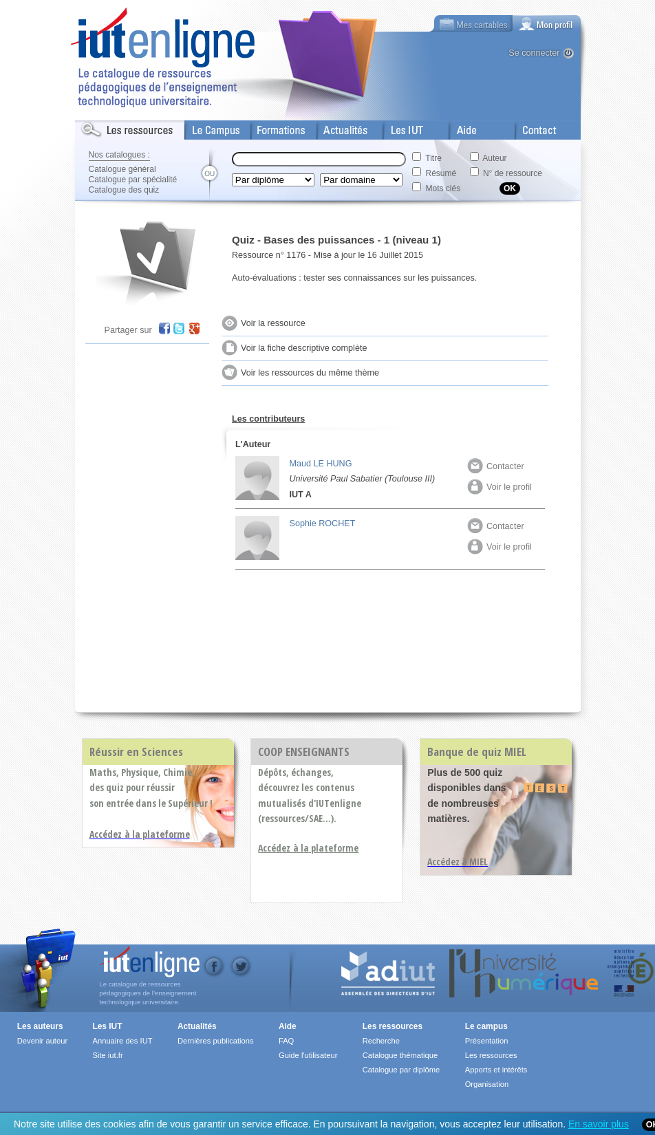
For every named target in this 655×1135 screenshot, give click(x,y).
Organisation (486, 1084)
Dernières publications (216, 1041)
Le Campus (207, 127)
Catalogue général (122, 169)
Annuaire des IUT (122, 1041)
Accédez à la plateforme (308, 847)
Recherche (381, 1041)
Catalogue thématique (400, 1055)
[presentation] (547, 23)
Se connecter (533, 53)
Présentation (486, 1041)
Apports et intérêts (496, 1070)
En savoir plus (598, 1123)
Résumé (441, 173)
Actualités (336, 127)
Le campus (486, 1026)
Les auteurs (40, 1026)
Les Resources (105, 127)
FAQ (286, 1041)
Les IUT (399, 127)
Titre (433, 158)
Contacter (495, 466)
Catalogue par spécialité (133, 179)
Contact (531, 127)
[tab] (547, 23)
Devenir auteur (42, 1041)
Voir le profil (499, 487)
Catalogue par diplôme (401, 1070)
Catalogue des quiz (124, 190)
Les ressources (392, 1026)
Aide (458, 127)
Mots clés (443, 188)
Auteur (494, 158)
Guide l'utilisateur (308, 1055)
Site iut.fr (107, 1055)
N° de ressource (512, 173)
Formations (273, 127)
